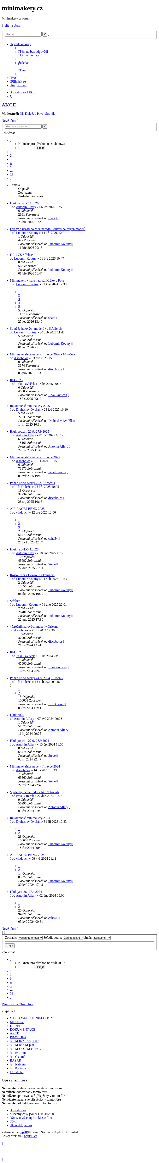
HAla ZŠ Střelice (21, 254)
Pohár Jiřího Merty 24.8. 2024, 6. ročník (36, 678)
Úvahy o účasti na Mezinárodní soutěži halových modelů (48, 229)
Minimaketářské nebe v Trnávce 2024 (35, 766)
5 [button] (11, 166)
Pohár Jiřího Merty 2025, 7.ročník (32, 483)
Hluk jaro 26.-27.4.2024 (26, 891)
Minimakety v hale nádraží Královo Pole (37, 280)
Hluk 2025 (17, 715)
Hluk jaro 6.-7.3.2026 (24, 203)
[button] (10, 140)
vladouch (22, 512)
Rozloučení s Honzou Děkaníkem (32, 575)
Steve (52, 564)
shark (51, 218)
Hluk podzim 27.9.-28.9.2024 (29, 740)
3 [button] (11, 159)
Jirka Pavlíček (25, 384)
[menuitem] (33, 51)
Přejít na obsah (11, 25)
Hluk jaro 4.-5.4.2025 (24, 549)
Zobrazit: (24, 937)
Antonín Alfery (26, 207)
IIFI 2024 (16, 652)
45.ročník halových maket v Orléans (34, 626)
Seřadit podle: (63, 937)
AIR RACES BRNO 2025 (27, 508)
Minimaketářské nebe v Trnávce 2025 (35, 457)
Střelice (15, 601)
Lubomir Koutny (27, 232)
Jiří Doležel (27, 113)
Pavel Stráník (46, 113)
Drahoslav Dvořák (28, 409)
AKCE (9, 104)
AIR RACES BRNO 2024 (27, 855)
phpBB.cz (30, 1136)
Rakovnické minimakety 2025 (30, 406)
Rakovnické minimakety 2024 (30, 818)
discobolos (21, 358)
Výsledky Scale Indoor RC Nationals (34, 792)
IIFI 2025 (16, 380)
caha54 (53, 538)
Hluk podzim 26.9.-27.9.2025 (29, 431)
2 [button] (11, 155)
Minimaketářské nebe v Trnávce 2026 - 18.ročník (42, 354)
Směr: (97, 937)
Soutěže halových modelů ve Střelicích (36, 328)
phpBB (23, 1132)
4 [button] (11, 163)
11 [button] (11, 174)
